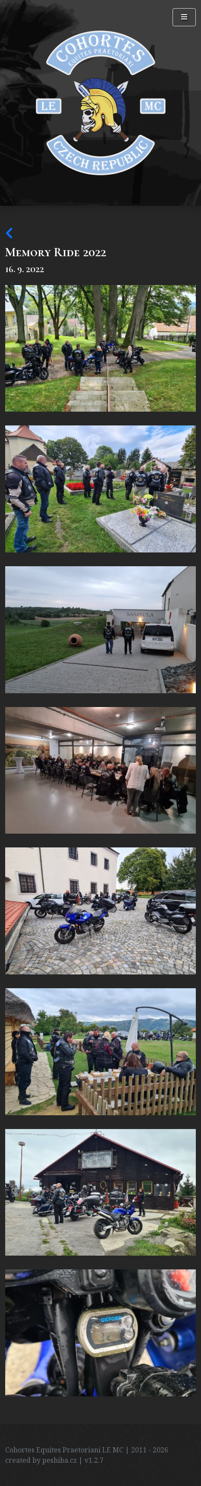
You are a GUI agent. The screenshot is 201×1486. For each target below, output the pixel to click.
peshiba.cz (59, 1460)
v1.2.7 (94, 1460)
